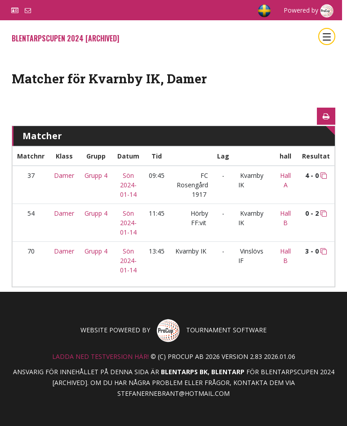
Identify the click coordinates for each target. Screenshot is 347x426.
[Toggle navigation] (326, 36)
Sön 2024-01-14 (128, 185)
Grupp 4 (96, 175)
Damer (64, 175)
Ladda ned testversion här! (100, 356)
